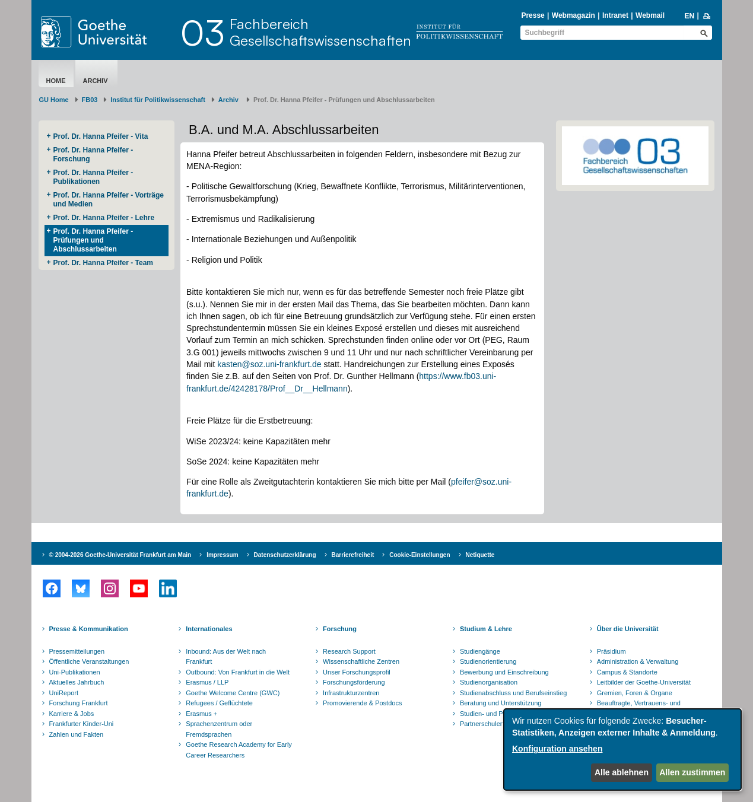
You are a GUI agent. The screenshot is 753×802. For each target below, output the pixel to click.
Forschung (340, 628)
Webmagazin (573, 15)
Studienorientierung (488, 661)
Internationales (209, 628)
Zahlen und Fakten (76, 734)
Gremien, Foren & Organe (634, 692)
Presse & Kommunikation (88, 628)
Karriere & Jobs (71, 713)
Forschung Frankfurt (78, 702)
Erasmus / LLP (207, 682)
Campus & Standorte (627, 672)
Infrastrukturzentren (351, 692)
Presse (532, 15)
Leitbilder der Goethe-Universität (644, 682)
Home (56, 80)
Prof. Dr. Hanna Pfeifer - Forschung (93, 154)
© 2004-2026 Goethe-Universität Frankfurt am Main (120, 555)
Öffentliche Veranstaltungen (89, 661)
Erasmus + (201, 713)
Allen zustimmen (692, 772)
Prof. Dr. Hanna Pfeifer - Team (103, 263)
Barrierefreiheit (353, 555)
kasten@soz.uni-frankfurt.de (269, 364)
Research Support (349, 651)
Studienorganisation (488, 682)
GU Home (54, 99)
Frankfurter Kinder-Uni (81, 723)
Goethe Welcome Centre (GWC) (232, 692)
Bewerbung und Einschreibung (504, 672)
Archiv (96, 80)
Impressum (222, 555)
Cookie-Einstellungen (419, 555)
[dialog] (622, 749)
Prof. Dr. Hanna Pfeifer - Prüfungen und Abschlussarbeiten (93, 240)
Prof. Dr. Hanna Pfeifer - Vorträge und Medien (108, 199)
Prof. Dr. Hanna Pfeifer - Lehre (105, 218)
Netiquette (480, 555)
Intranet (615, 15)
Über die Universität (628, 628)
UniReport (64, 692)
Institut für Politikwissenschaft (157, 99)
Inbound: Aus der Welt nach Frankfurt (226, 657)
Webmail (650, 15)
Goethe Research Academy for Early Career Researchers (239, 750)
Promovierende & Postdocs (362, 702)
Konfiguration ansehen (557, 748)
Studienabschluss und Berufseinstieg (513, 692)
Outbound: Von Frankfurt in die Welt (238, 672)
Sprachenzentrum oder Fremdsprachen (219, 729)
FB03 (90, 99)
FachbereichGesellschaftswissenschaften (320, 32)
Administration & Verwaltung (638, 661)
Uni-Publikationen (74, 672)
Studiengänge (480, 651)
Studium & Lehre (486, 628)
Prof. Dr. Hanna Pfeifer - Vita (100, 136)
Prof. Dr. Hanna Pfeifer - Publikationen (93, 177)
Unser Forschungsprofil (356, 672)
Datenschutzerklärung (285, 555)
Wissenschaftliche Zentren (361, 661)
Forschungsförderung (354, 682)
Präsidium (611, 651)
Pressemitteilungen (77, 651)
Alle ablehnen (622, 772)
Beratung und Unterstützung (501, 702)
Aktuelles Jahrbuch (76, 682)
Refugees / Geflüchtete (219, 702)
